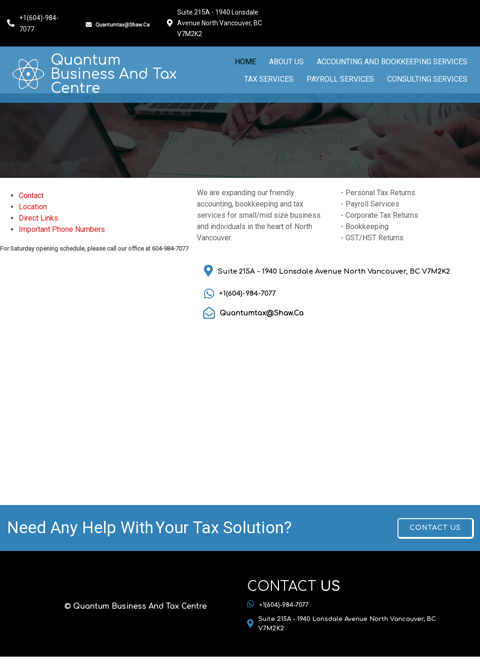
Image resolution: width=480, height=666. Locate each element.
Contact (31, 195)
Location (33, 206)
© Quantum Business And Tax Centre (135, 606)
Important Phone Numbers (62, 229)
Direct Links (38, 218)
